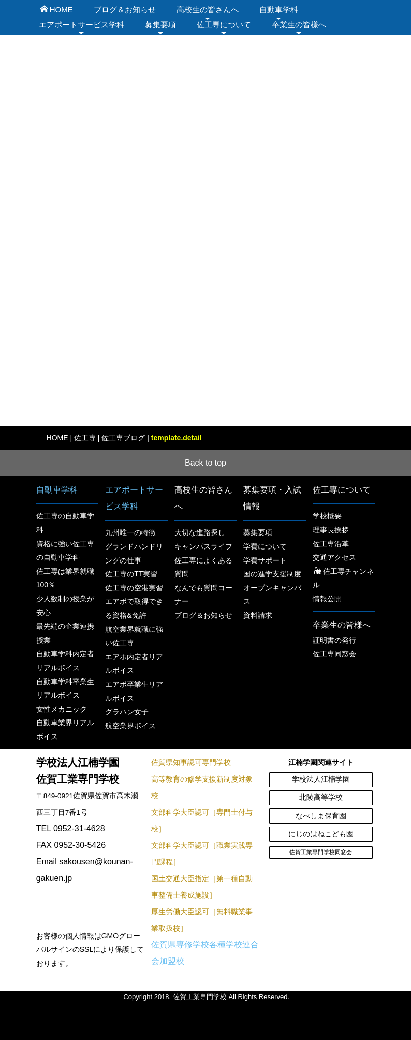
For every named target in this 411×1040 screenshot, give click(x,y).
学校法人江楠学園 (321, 779)
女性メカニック (61, 709)
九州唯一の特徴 (130, 532)
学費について (265, 546)
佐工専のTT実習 (131, 574)
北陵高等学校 (321, 797)
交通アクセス (334, 557)
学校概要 (327, 516)
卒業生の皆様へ (299, 24)
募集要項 (160, 24)
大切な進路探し (199, 532)
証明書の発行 (334, 640)
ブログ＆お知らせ (125, 9)
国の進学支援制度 (272, 574)
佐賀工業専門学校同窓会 (320, 852)
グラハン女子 (127, 711)
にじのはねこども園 (321, 834)
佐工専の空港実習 (134, 588)
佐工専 (85, 438)
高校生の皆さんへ (208, 9)
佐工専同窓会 (334, 653)
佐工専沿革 (331, 544)
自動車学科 (278, 9)
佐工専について (224, 24)
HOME (56, 9)
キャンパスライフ (203, 546)
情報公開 (327, 599)
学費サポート (265, 560)
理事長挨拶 (331, 530)
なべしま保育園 (321, 816)
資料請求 (257, 615)
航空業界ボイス (130, 725)
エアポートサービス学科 (81, 24)
